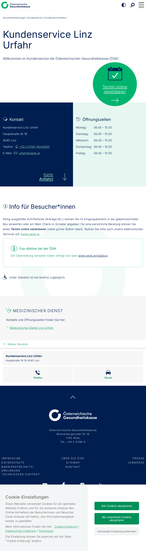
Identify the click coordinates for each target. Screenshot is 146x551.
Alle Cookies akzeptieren (116, 506)
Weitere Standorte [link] (18, 344)
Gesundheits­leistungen (14, 17)
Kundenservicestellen (55, 17)
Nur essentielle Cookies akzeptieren (117, 519)
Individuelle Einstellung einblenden (116, 531)
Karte (46, 176)
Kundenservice (35, 17)
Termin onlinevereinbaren (115, 89)
